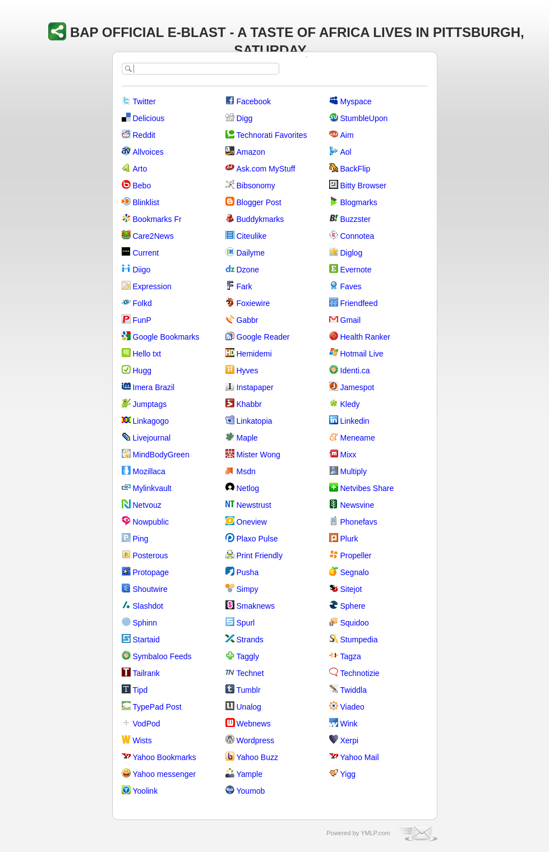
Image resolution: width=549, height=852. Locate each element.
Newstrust (254, 505)
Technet (250, 673)
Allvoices (148, 151)
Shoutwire (150, 589)
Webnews (254, 723)
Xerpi (349, 740)
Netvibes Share (367, 488)
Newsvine (357, 505)
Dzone (248, 269)
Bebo (142, 185)
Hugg (142, 370)
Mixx (348, 454)
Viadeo (352, 706)
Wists (142, 740)
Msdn (246, 471)
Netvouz (147, 505)
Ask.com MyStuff (266, 168)
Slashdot (148, 605)
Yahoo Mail (359, 757)
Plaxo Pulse (257, 538)
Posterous (150, 555)
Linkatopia (255, 420)
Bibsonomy (256, 185)
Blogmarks (358, 202)
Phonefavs (358, 521)
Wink (349, 723)
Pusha (248, 572)
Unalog (249, 706)
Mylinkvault (152, 488)
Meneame (357, 437)
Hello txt (147, 353)
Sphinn (145, 622)
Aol (346, 151)
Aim (347, 135)
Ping (141, 538)
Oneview (252, 521)
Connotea (357, 235)
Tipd (140, 690)
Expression (152, 286)
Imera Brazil (154, 387)
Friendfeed (359, 303)
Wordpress (255, 740)
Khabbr (249, 404)
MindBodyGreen (161, 454)
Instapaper (255, 387)
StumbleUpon (364, 118)
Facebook (254, 101)
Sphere (353, 605)
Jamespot (357, 387)
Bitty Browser (363, 185)
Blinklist (146, 202)
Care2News (153, 235)
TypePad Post (157, 706)
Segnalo (354, 572)
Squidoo (354, 622)
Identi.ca (355, 370)
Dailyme (251, 252)
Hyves (248, 370)
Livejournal (152, 437)
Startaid (146, 639)
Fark (244, 286)
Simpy (248, 589)
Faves (351, 286)
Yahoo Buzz (257, 757)
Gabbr (248, 320)
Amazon (251, 151)
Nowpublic (151, 521)
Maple (247, 437)
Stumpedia (359, 639)
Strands (250, 639)
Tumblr (249, 690)
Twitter (144, 101)
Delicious (149, 118)
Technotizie (360, 673)
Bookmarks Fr (157, 219)
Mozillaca (149, 471)
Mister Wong (258, 454)
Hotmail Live (362, 353)
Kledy (350, 404)
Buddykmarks (260, 219)
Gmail (350, 320)
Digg (245, 118)
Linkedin (355, 420)
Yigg (348, 774)
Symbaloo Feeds (162, 656)
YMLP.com (375, 833)
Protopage (151, 572)
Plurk (349, 538)
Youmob (251, 790)
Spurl (246, 622)
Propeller (356, 555)
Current (146, 252)
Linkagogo (151, 420)
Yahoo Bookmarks (164, 757)
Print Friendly (260, 555)
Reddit (144, 135)
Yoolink (145, 790)
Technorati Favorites (272, 135)
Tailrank (146, 673)
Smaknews (256, 605)
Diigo (142, 269)
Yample (249, 774)
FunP (142, 320)
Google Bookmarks (166, 336)
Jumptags (150, 404)
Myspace (356, 101)
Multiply (353, 471)
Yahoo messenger (164, 774)
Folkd (142, 303)
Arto (140, 168)
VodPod (146, 723)
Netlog (248, 488)
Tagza (350, 656)
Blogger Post (259, 202)
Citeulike (252, 235)
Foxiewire (253, 303)
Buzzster (355, 219)
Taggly (248, 656)
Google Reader (263, 336)
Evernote (356, 269)
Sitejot (351, 589)
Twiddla (353, 690)
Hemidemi (254, 353)
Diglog (351, 252)
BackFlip (355, 168)
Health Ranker (365, 336)
